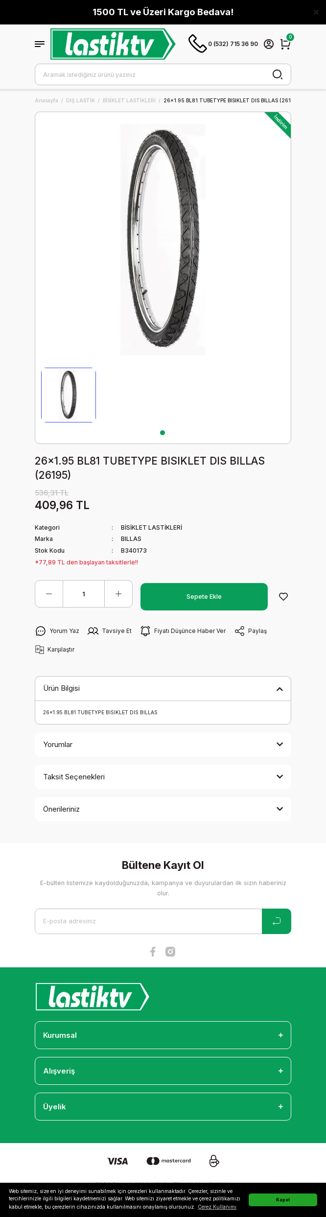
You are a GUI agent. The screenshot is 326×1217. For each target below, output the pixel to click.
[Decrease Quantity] (49, 594)
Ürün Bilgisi (61, 688)
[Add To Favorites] (283, 597)
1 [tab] (162, 432)
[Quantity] (84, 594)
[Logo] (113, 44)
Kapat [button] (283, 1199)
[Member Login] (269, 44)
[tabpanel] (68, 395)
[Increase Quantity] (118, 594)
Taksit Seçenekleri (74, 776)
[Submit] (276, 921)
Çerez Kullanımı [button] (217, 1207)
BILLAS (131, 538)
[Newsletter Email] (163, 921)
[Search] (163, 74)
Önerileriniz (61, 809)
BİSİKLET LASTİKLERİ (151, 527)
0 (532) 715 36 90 (223, 44)
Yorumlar (57, 744)
